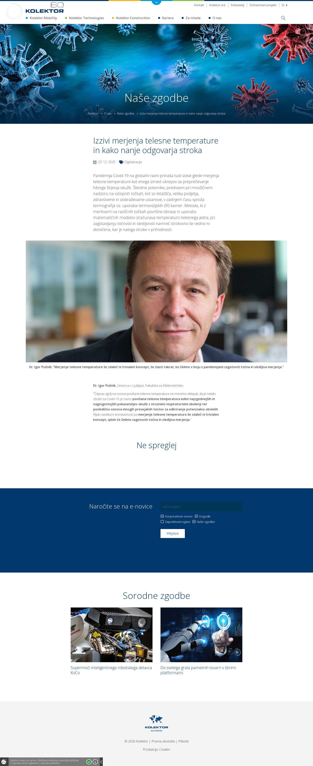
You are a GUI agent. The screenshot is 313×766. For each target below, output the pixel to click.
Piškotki (183, 741)
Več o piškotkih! (95, 761)
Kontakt (199, 5)
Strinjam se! (89, 761)
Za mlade (193, 18)
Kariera (168, 18)
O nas (217, 18)
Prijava (173, 533)
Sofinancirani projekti (263, 5)
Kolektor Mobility (43, 18)
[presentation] (190, 548)
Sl (284, 5)
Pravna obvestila (163, 741)
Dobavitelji (237, 5)
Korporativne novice (179, 516)
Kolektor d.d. (217, 5)
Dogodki (204, 516)
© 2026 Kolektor (136, 741)
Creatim (164, 749)
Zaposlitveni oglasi (177, 522)
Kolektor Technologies (86, 18)
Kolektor (93, 113)
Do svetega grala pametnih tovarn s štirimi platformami (198, 670)
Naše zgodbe (125, 113)
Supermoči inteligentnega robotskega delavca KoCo (111, 670)
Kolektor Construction (133, 18)
